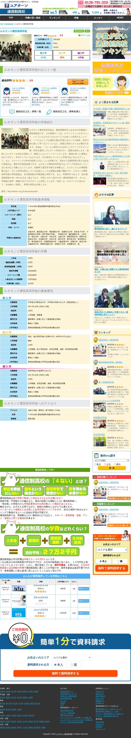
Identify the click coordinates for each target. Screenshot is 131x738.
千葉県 (20, 703)
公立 (107, 464)
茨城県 (26, 703)
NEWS (120, 18)
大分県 (24, 727)
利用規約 (99, 727)
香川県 (36, 721)
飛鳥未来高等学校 (66, 715)
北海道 (2, 691)
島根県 (8, 721)
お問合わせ (100, 724)
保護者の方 (100, 701)
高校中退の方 (100, 696)
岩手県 (13, 691)
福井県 (24, 697)
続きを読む (7, 104)
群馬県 (32, 703)
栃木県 (37, 703)
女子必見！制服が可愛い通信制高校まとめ (111, 109)
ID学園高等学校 (100, 417)
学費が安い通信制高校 (68, 696)
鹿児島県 (37, 727)
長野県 (8, 697)
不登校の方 (100, 703)
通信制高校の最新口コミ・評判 (107, 711)
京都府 (13, 715)
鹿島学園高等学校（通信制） (111, 362)
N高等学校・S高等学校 (108, 340)
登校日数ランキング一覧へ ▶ (119, 498)
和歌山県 (31, 715)
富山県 (13, 697)
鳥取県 (2, 721)
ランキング (54, 18)
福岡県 (2, 727)
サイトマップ (100, 729)
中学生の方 (100, 691)
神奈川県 (9, 703)
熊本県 (19, 727)
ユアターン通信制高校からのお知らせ (109, 714)
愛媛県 (41, 721)
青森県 (8, 691)
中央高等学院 (99, 435)
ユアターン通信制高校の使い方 (107, 716)
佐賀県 (8, 727)
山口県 (24, 721)
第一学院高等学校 (106, 382)
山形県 (30, 691)
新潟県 (2, 697)
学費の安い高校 (32, 18)
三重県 (19, 709)
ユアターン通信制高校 (64, 734)
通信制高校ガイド (66, 691)
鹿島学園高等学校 (66, 711)
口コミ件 (78, 82)
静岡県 (13, 709)
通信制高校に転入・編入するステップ (110, 229)
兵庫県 (8, 715)
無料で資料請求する (111, 568)
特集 (76, 18)
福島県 (36, 691)
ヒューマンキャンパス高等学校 (106, 401)
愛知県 (2, 709)
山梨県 (30, 697)
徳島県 (30, 721)
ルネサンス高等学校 (67, 713)
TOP (11, 18)
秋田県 (24, 691)
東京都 (2, 703)
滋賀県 (19, 715)
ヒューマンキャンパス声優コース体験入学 (75, 717)
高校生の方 (100, 694)
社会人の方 (100, 698)
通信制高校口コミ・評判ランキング (109, 709)
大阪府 (2, 715)
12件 (88, 35)
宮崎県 (30, 727)
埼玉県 (15, 703)
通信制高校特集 (66, 698)
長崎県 (13, 727)
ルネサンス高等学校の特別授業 (71, 722)
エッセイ (98, 18)
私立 (97, 464)
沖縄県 (43, 727)
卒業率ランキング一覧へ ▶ (118, 525)
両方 (117, 464)
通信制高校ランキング (68, 694)
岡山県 (13, 721)
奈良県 (24, 715)
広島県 (19, 721)
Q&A (62, 705)
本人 (103, 561)
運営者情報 (100, 722)
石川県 (19, 697)
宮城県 (19, 691)
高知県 (47, 721)
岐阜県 (8, 709)
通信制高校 (9, 24)
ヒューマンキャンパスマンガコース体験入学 (76, 720)
